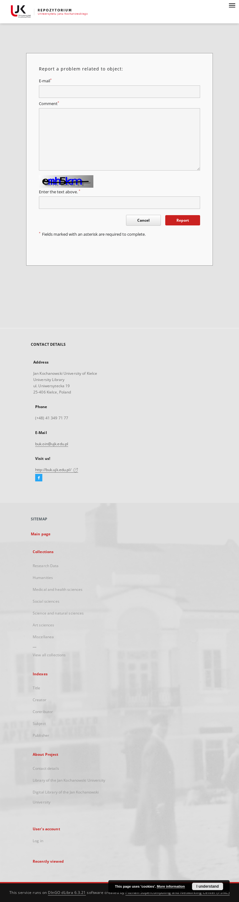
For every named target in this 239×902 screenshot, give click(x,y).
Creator (39, 699)
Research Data (46, 565)
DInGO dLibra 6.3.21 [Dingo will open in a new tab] (67, 892)
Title (36, 688)
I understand (207, 886)
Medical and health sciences (57, 589)
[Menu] (231, 5)
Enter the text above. (59, 192)
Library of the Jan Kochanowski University (69, 780)
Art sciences (43, 625)
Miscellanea (43, 636)
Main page (40, 534)
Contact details (46, 768)
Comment (49, 103)
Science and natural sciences (58, 613)
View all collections (49, 655)
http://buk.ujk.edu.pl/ (56, 469)
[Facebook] (38, 478)
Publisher (41, 735)
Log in (38, 840)
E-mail (45, 81)
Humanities (43, 577)
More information (171, 886)
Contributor (43, 711)
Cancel (143, 220)
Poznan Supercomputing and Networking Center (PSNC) (177, 892)
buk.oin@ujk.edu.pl (51, 443)
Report (182, 220)
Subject (39, 723)
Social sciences (46, 601)
